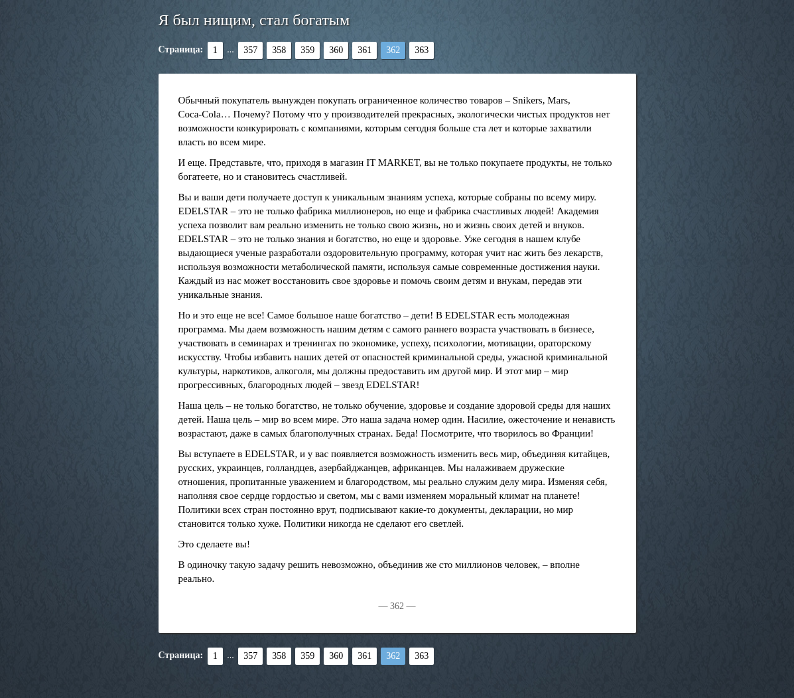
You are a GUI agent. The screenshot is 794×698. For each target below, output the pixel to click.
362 (393, 50)
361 (364, 50)
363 (422, 50)
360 (336, 50)
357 (250, 50)
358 (279, 50)
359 (307, 50)
